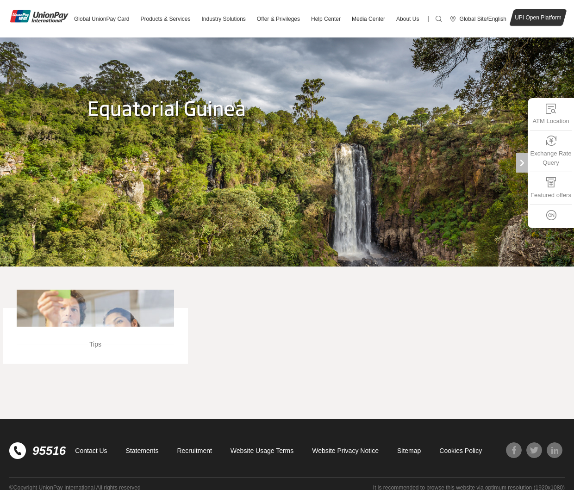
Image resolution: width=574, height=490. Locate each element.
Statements (142, 450)
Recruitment (194, 450)
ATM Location (550, 113)
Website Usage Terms (262, 450)
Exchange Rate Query (551, 150)
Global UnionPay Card (101, 19)
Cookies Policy (460, 450)
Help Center (326, 19)
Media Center (368, 19)
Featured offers (550, 187)
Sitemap (409, 450)
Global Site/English (483, 19)
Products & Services (165, 19)
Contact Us (91, 450)
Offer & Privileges (278, 19)
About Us (407, 19)
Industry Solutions (223, 19)
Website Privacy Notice (345, 450)
